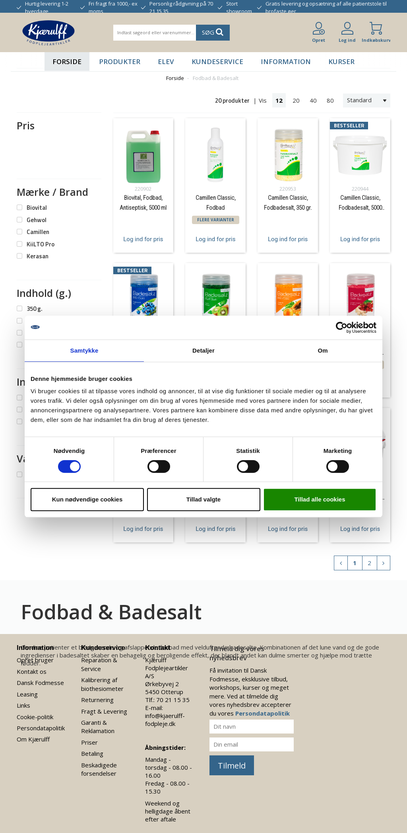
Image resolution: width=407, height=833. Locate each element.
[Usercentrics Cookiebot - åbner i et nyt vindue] (341, 328)
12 (279, 100)
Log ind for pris (143, 239)
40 (313, 100)
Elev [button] (166, 61)
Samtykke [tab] (84, 350)
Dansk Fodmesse (40, 683)
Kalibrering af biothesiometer (102, 684)
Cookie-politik (35, 717)
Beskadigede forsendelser (99, 769)
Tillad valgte (203, 499)
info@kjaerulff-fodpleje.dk (165, 720)
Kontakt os (32, 671)
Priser (89, 742)
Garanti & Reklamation (97, 726)
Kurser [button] (341, 61)
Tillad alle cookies (319, 499)
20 (296, 100)
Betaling (92, 753)
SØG (212, 32)
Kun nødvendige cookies (87, 499)
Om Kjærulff (33, 739)
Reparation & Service (99, 664)
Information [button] (286, 61)
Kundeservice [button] (217, 61)
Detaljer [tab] (203, 350)
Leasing (27, 694)
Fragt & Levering (104, 711)
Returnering (97, 700)
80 (330, 100)
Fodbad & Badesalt (215, 78)
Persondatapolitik (41, 728)
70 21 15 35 (173, 700)
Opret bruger (35, 660)
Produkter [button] (119, 61)
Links (23, 705)
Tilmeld (232, 765)
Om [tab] (323, 350)
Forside (66, 61)
